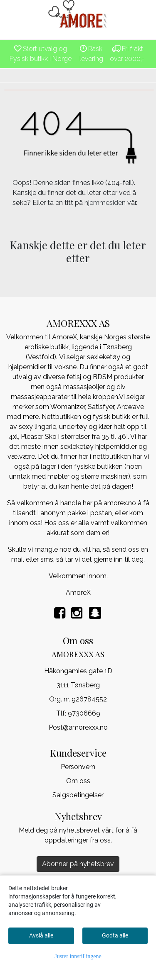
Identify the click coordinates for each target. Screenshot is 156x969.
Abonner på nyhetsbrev (78, 864)
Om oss (78, 781)
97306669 (84, 713)
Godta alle (115, 935)
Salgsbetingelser (78, 795)
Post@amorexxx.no (78, 727)
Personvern (78, 767)
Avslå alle (41, 935)
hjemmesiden (105, 203)
